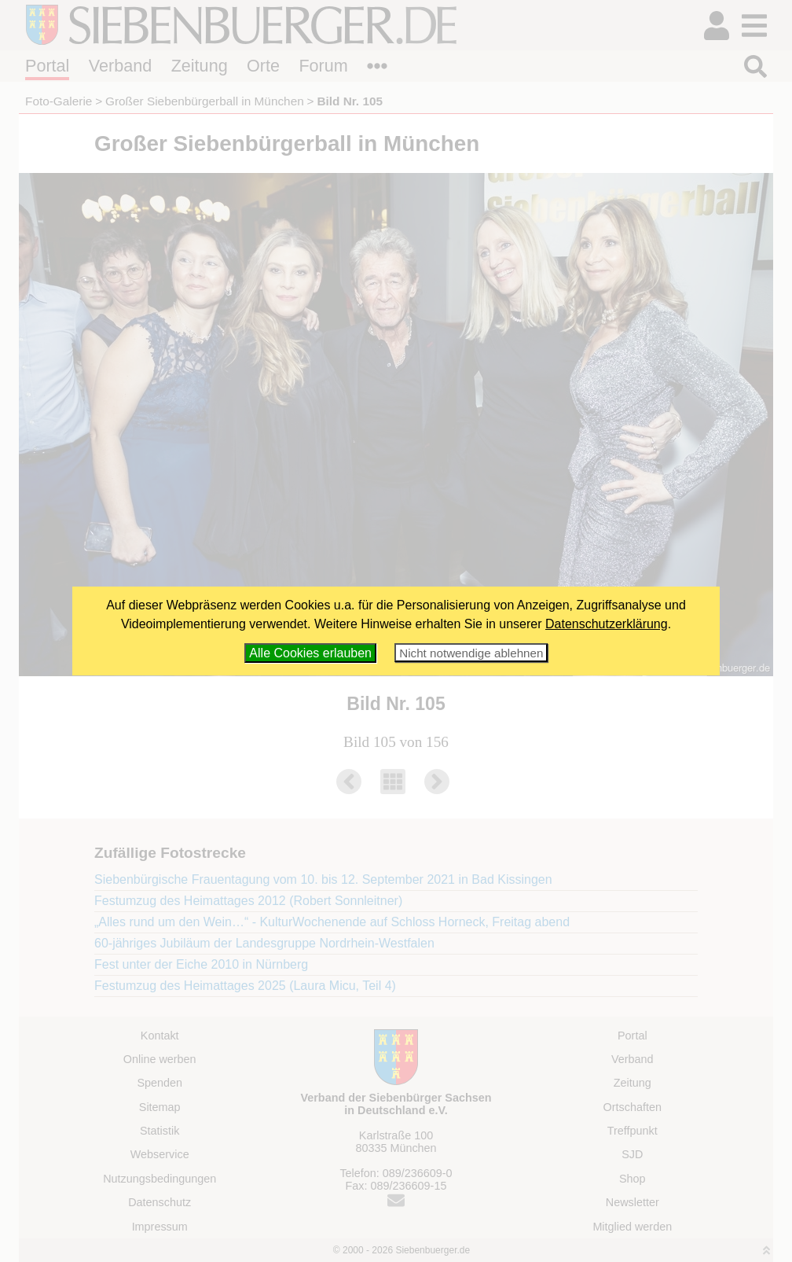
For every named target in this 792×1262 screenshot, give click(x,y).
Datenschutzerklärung (606, 624)
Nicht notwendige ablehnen (471, 653)
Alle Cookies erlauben (310, 653)
